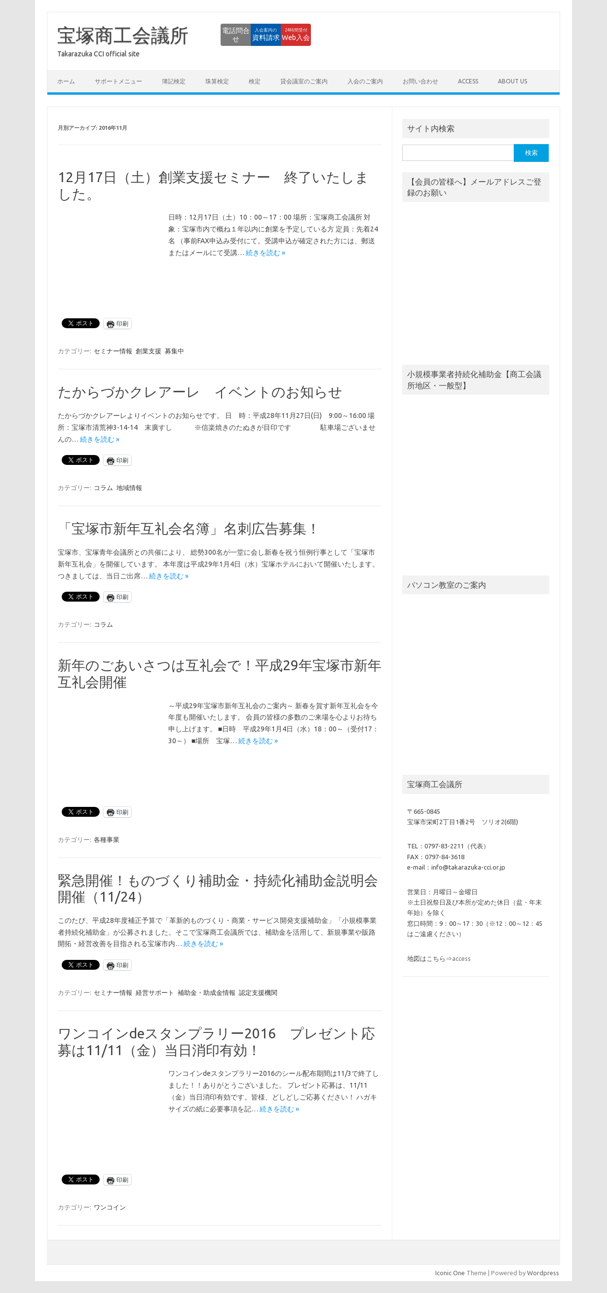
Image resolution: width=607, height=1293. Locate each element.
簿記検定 (174, 81)
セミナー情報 (113, 350)
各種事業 (106, 839)
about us (512, 81)
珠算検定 (217, 81)
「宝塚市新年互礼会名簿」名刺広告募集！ (189, 528)
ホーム (66, 81)
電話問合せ (175, 34)
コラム (103, 487)
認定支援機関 (258, 992)
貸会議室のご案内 (304, 81)
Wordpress (543, 1272)
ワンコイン (110, 1207)
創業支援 (148, 350)
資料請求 (229, 34)
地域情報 (129, 487)
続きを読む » (265, 253)
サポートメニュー (118, 81)
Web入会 (284, 34)
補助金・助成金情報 (206, 992)
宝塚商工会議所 (123, 35)
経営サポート (155, 992)
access (468, 81)
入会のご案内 (365, 81)
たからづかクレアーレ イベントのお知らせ (200, 391)
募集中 (174, 350)
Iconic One (450, 1272)
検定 (255, 81)
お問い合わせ (420, 81)
